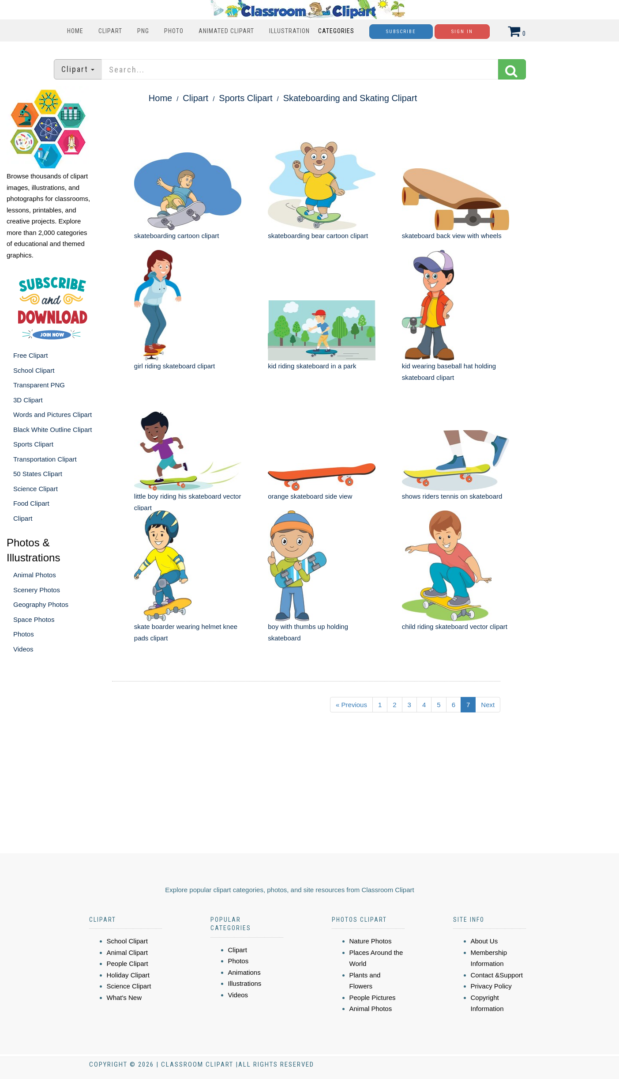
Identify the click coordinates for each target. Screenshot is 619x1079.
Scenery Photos (36, 590)
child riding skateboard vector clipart (454, 626)
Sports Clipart (33, 444)
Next (488, 704)
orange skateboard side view (310, 496)
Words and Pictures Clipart (52, 414)
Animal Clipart (127, 952)
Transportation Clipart (45, 459)
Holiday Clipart (128, 975)
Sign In (462, 31)
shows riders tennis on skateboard (452, 496)
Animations (244, 972)
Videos (23, 649)
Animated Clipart (226, 30)
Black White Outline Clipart (52, 429)
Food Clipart (31, 503)
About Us (484, 941)
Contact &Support (497, 975)
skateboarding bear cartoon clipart (318, 235)
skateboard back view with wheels (452, 235)
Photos (23, 634)
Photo (174, 30)
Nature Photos (370, 941)
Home (75, 30)
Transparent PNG (39, 385)
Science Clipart (35, 488)
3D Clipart (28, 400)
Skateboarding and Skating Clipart (350, 98)
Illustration (289, 30)
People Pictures (372, 997)
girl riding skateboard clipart (174, 366)
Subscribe (401, 31)
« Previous (351, 704)
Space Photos (33, 619)
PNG (143, 30)
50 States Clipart (37, 473)
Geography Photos (40, 604)
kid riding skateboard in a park (312, 366)
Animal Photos (34, 575)
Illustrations (245, 983)
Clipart (110, 30)
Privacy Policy (491, 986)
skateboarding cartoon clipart (176, 235)
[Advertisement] (294, 786)
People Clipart (127, 963)
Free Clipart (30, 355)
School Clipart (33, 370)
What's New (124, 997)
